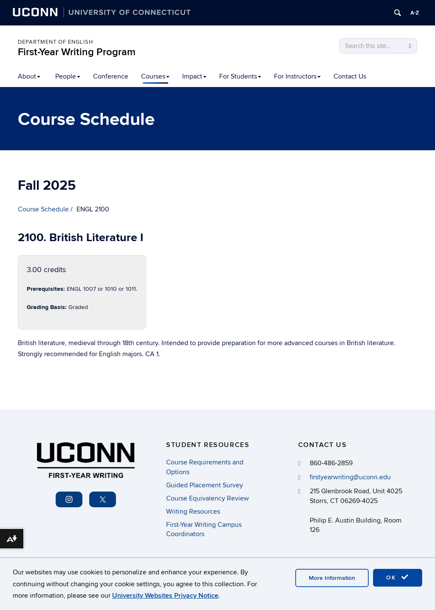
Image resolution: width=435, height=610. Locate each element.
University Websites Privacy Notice (165, 595)
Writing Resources (193, 511)
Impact (194, 76)
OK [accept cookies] (397, 577)
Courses (155, 76)
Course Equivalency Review (207, 498)
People (67, 76)
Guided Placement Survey (204, 485)
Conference (110, 76)
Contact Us (349, 76)
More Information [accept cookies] (332, 578)
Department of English (55, 42)
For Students (240, 76)
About (29, 76)
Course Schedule (43, 209)
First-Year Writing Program (77, 52)
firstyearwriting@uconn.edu (350, 477)
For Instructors (297, 76)
